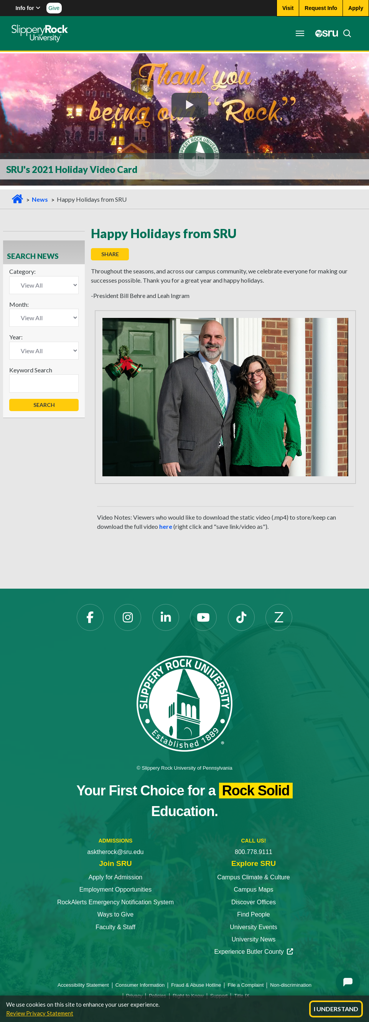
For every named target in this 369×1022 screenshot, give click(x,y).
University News (254, 939)
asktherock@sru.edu (115, 852)
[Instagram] (127, 617)
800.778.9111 (253, 852)
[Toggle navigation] (300, 33)
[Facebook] (90, 617)
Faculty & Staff (115, 927)
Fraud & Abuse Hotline (196, 985)
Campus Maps (253, 889)
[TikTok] (241, 617)
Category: (22, 271)
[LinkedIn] (165, 617)
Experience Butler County (253, 951)
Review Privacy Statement (39, 1013)
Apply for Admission (116, 877)
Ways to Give (115, 914)
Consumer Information (140, 985)
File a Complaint (245, 985)
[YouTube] (203, 617)
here (165, 526)
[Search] (345, 33)
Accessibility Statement (83, 985)
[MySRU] (324, 33)
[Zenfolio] (278, 617)
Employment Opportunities (115, 889)
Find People (253, 914)
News (40, 199)
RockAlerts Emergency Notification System (115, 902)
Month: (19, 304)
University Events (253, 927)
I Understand (336, 1008)
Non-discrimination (290, 985)
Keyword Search (30, 370)
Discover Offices (253, 902)
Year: (16, 337)
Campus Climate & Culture (253, 877)
